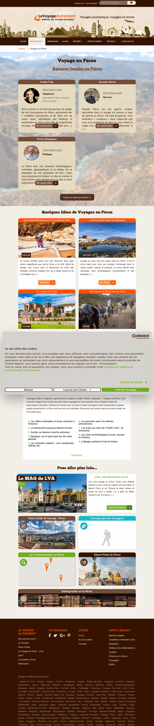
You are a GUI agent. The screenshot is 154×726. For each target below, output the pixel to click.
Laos (114, 705)
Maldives (86, 708)
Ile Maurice (25, 701)
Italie (34, 705)
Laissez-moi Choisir (77, 389)
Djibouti (21, 695)
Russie (21, 718)
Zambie (130, 725)
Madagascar (54, 708)
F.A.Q (81, 635)
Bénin (73, 688)
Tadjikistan (110, 721)
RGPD (112, 664)
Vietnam (121, 725)
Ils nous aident (85, 640)
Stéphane (48, 93)
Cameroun (95, 688)
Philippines (63, 715)
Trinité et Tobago (44, 725)
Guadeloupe (47, 698)
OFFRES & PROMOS (95, 41)
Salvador (86, 718)
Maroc (109, 708)
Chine (131, 688)
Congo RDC (34, 691)
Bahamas (45, 685)
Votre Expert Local (52, 89)
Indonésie (88, 701)
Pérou (22, 484)
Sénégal (99, 721)
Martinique (119, 708)
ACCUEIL (23, 41)
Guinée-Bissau (82, 698)
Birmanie (100, 685)
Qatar (120, 715)
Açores (35, 685)
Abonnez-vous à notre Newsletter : (87, 3)
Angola (81, 681)
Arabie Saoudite (94, 681)
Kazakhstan (74, 705)
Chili (125, 688)
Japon (53, 705)
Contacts (83, 644)
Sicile (125, 718)
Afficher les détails (131, 382)
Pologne (73, 715)
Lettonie (123, 705)
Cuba (86, 691)
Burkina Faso (53, 688)
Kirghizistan (95, 705)
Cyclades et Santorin (100, 691)
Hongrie (132, 698)
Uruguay (100, 725)
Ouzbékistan (24, 715)
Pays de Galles (49, 715)
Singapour (31, 721)
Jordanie (62, 705)
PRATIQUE (111, 41)
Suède (90, 721)
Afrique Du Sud (27, 681)
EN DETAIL (77, 455)
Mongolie (33, 711)
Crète (79, 691)
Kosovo (106, 705)
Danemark (130, 691)
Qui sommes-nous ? (27, 639)
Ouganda (130, 711)
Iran (97, 701)
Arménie (120, 681)
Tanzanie (121, 721)
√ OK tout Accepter (125, 389)
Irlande (104, 701)
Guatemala (60, 698)
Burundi (65, 688)
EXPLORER (77, 41)
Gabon (21, 698)
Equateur (70, 695)
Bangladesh (68, 685)
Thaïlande (22, 725)
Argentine (108, 681)
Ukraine (90, 725)
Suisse (63, 721)
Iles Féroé (70, 701)
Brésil (32, 688)
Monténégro (45, 711)
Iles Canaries (57, 701)
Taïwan (131, 721)
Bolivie (110, 685)
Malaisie (76, 708)
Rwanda (30, 718)
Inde (79, 701)
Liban (131, 705)
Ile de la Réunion (40, 701)
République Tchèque (70, 718)
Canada (106, 688)
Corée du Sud (48, 691)
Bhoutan (89, 685)
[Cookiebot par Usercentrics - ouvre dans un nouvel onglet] (134, 336)
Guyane (95, 698)
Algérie (50, 681)
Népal (120, 711)
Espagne (81, 695)
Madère (66, 708)
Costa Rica (61, 691)
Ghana (29, 698)
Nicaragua (82, 711)
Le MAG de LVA (36, 479)
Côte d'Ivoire (117, 691)
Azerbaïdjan (23, 685)
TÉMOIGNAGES (52, 41)
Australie (130, 681)
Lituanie (22, 708)
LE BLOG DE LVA (127, 41)
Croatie (71, 691)
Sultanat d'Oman (76, 721)
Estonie (90, 695)
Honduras (122, 698)
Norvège (93, 711)
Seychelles (116, 718)
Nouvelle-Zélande (107, 711)
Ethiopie (112, 695)
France (131, 695)
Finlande (122, 695)
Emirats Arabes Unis (54, 695)
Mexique (130, 708)
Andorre (59, 681)
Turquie (80, 725)
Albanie (40, 681)
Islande (113, 701)
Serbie (106, 718)
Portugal (104, 715)
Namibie (71, 711)
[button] (47, 567)
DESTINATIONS (36, 41)
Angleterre (70, 681)
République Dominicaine (47, 718)
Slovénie (42, 721)
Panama (36, 715)
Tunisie (57, 725)
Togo (32, 725)
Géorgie (104, 698)
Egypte (39, 695)
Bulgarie (41, 688)
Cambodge (83, 688)
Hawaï (113, 698)
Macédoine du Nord (37, 708)
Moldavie (22, 711)
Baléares (56, 685)
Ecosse (30, 695)
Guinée (70, 698)
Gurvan (107, 97)
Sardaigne (96, 718)
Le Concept (23, 643)
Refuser (28, 389)
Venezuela (110, 725)
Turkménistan (69, 725)
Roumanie (129, 715)
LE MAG (65, 41)
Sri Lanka (53, 721)
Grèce (37, 698)
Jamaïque (43, 705)
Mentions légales (117, 635)
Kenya (85, 705)
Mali (94, 708)
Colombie (22, 691)
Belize (80, 685)
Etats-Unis (101, 695)
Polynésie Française (88, 715)
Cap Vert (116, 688)
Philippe (47, 154)
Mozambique (59, 711)
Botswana (22, 688)
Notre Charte (24, 647)
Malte (101, 708)
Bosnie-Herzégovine (124, 685)
